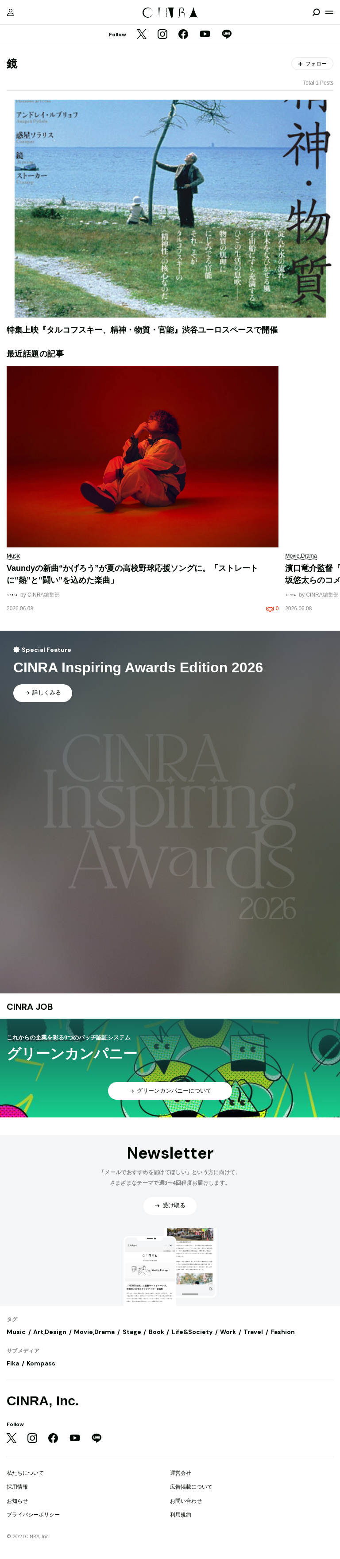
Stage (132, 1332)
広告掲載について (191, 1487)
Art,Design (49, 1332)
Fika (13, 1363)
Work (228, 1332)
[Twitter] (142, 35)
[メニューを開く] (329, 12)
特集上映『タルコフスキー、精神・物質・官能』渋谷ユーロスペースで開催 (142, 330)
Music (16, 1332)
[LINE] (227, 35)
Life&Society (192, 1332)
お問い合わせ (186, 1501)
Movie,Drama (94, 1332)
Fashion (283, 1332)
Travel (253, 1332)
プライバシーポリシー (33, 1515)
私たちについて (25, 1473)
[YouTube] (205, 35)
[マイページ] (10, 12)
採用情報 (17, 1487)
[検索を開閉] (316, 12)
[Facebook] (183, 35)
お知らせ (17, 1501)
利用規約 (180, 1515)
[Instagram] (162, 35)
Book (156, 1332)
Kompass (41, 1363)
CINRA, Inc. (43, 1400)
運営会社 (180, 1473)
